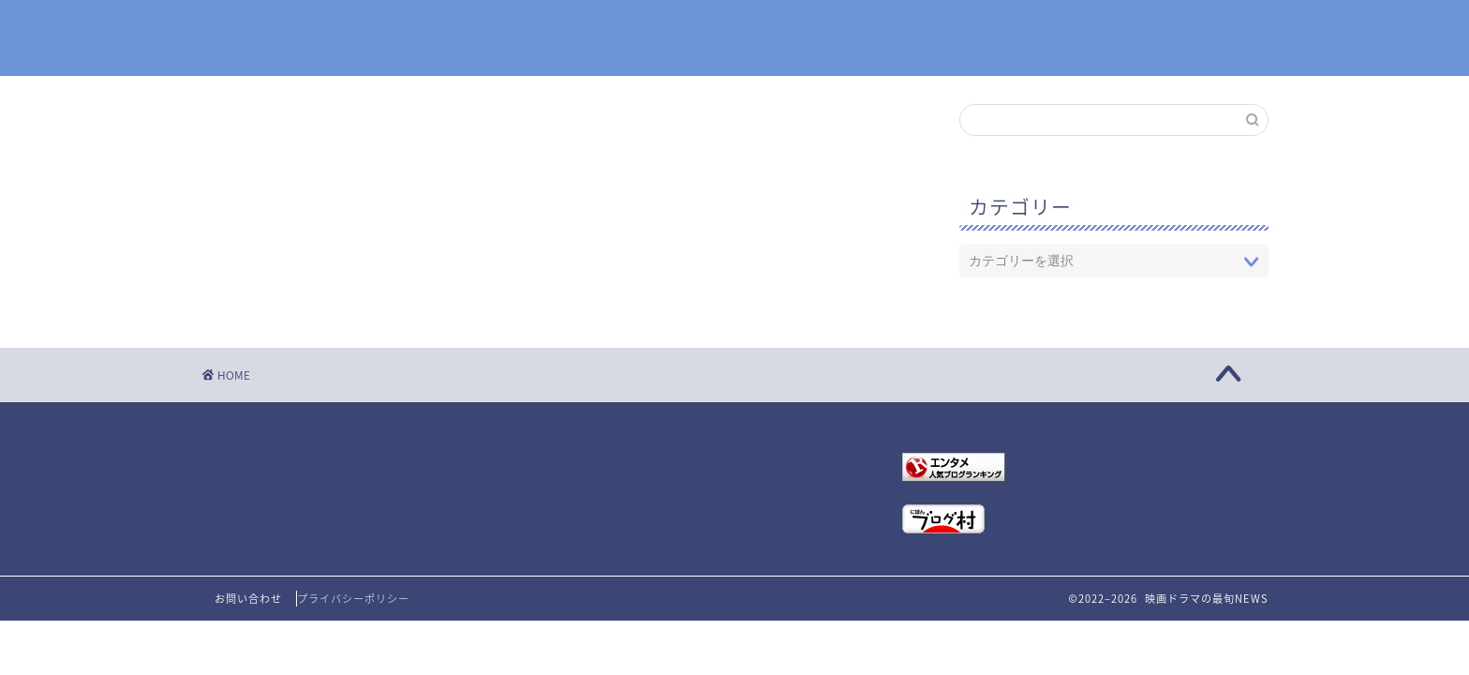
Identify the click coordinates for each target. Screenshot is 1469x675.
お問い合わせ (248, 599)
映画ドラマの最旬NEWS (734, 39)
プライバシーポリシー (353, 599)
